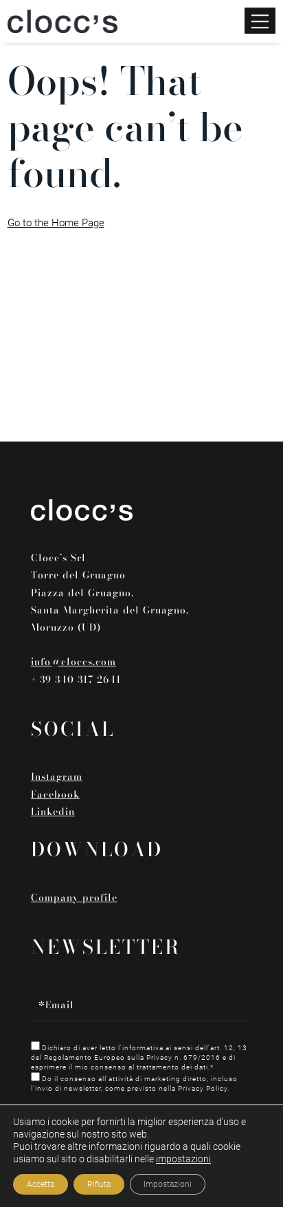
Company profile (74, 897)
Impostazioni (168, 1184)
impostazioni (183, 1158)
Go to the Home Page (56, 223)
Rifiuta (99, 1184)
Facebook (55, 794)
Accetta (40, 1184)
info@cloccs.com (73, 661)
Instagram (56, 776)
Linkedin (53, 811)
